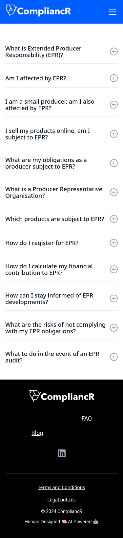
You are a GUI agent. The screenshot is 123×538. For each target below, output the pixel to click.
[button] (111, 12)
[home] (38, 10)
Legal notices (61, 499)
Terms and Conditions (61, 487)
